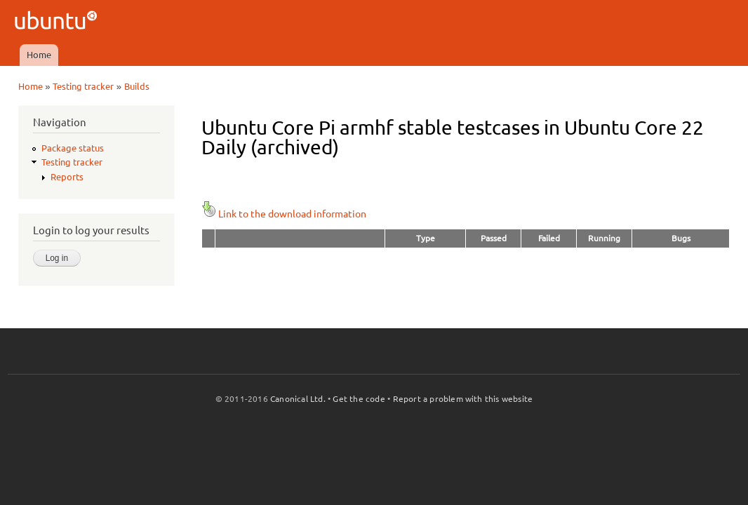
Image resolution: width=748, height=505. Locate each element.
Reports (67, 177)
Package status (72, 148)
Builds (136, 86)
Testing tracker (83, 86)
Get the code (359, 398)
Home (39, 55)
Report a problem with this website (463, 398)
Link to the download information (283, 214)
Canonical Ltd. (298, 398)
